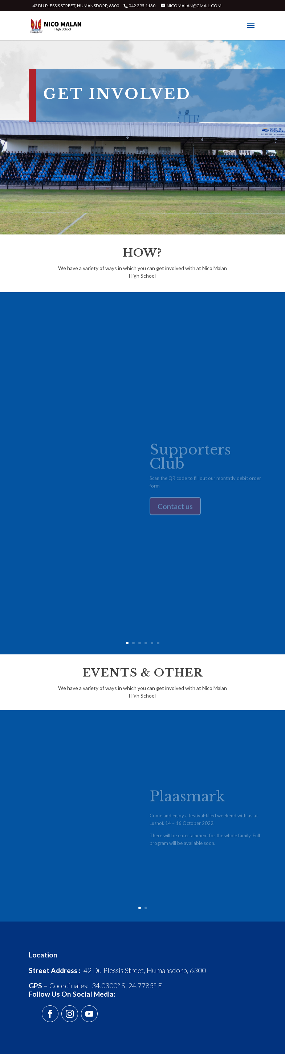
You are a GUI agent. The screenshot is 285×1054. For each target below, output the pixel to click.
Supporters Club (190, 459)
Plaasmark (187, 799)
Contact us (175, 508)
